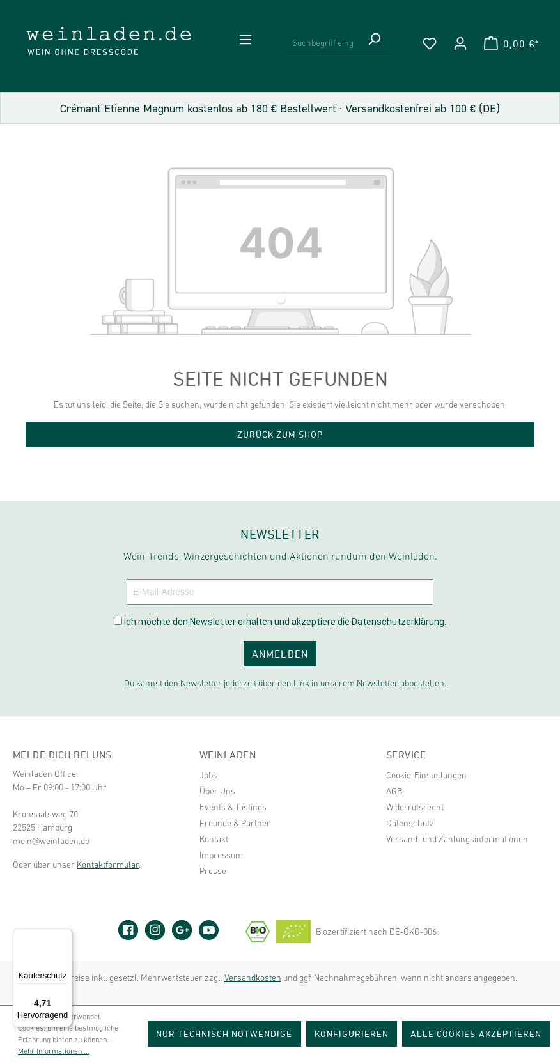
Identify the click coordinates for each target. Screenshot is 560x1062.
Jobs (208, 775)
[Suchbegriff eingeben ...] (323, 43)
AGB (394, 791)
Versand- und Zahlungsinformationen (457, 839)
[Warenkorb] (511, 43)
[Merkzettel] (429, 43)
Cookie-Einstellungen (426, 775)
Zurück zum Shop (280, 434)
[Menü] (245, 40)
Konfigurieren (352, 1033)
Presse (212, 871)
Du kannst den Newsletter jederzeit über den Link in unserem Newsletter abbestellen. (285, 683)
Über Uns (217, 791)
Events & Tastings (233, 807)
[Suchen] (374, 43)
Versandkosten (252, 978)
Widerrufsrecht (415, 807)
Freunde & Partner (234, 823)
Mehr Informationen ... (53, 1051)
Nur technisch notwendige (224, 1033)
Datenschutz (410, 823)
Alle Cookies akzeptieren (475, 1033)
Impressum (221, 855)
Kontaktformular (108, 864)
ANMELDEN (279, 653)
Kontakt (213, 839)
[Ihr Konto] (460, 43)
